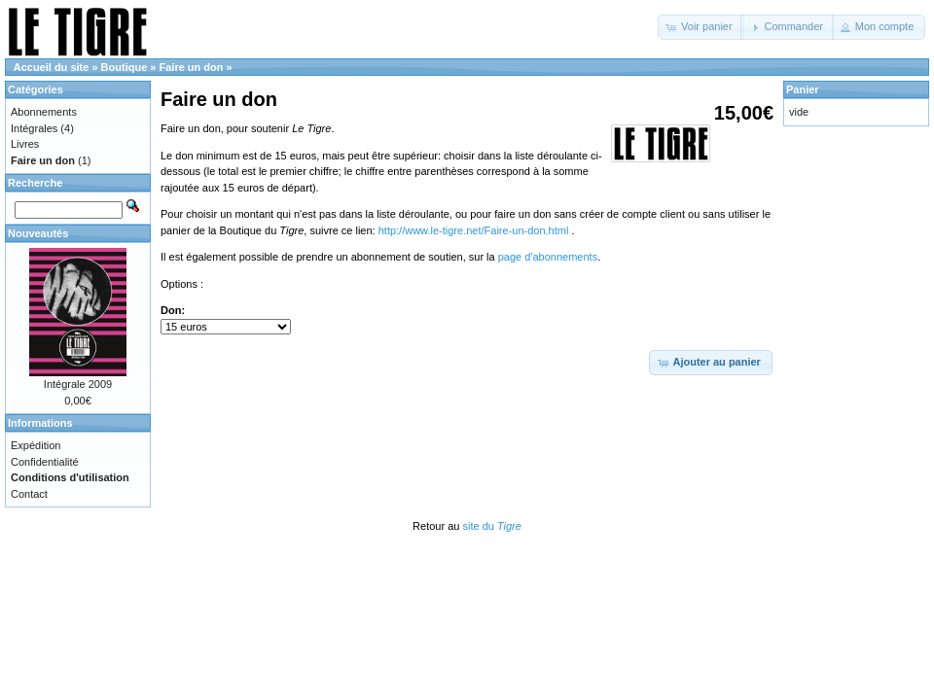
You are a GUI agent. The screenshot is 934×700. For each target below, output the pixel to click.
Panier (802, 89)
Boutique (124, 67)
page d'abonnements (547, 256)
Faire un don (192, 67)
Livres (25, 144)
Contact (29, 494)
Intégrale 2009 (78, 384)
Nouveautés (38, 233)
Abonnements (44, 112)
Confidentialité (45, 462)
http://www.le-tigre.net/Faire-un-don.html (475, 230)
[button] (701, 27)
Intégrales (34, 128)
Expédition (35, 445)
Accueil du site (52, 67)
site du (491, 526)
